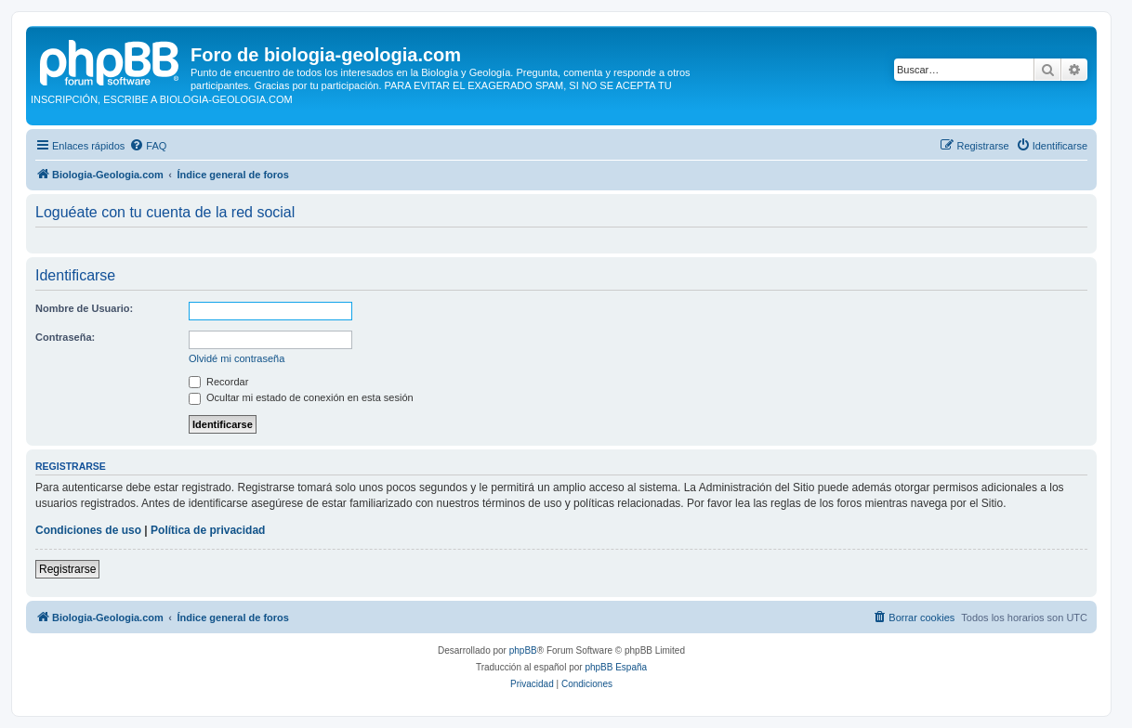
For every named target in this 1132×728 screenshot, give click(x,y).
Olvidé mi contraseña (236, 358)
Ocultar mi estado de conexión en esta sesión (301, 397)
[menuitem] (147, 146)
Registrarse (67, 569)
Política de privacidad (208, 530)
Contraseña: (65, 337)
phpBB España (616, 667)
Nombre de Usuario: (84, 308)
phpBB (523, 650)
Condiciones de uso (88, 530)
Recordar (218, 381)
